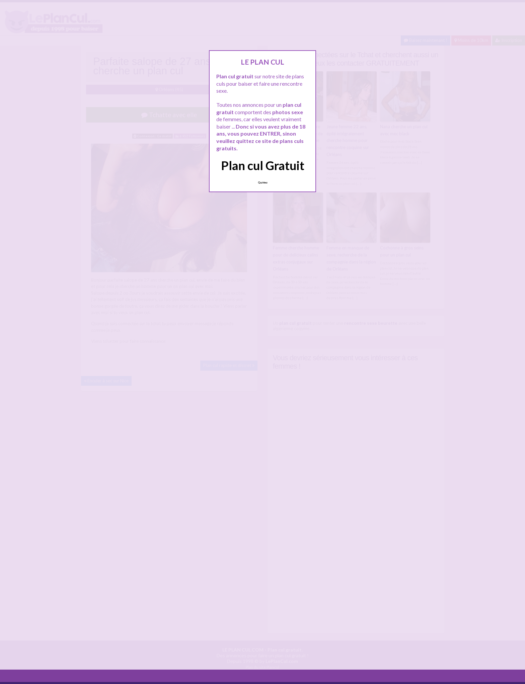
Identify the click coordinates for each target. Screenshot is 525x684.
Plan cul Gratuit (262, 165)
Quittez (263, 182)
